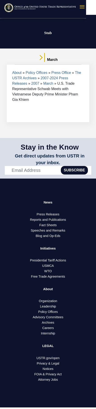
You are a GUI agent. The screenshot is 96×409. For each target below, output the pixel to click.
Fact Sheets (48, 225)
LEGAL (48, 347)
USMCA (48, 266)
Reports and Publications (48, 220)
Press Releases (48, 215)
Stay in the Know (50, 147)
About (17, 73)
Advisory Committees (48, 318)
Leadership (48, 308)
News (48, 202)
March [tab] (48, 59)
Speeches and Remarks (48, 231)
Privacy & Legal (48, 365)
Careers (48, 329)
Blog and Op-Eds (48, 236)
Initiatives (48, 249)
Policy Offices (37, 73)
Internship (48, 334)
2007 (35, 83)
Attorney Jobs (48, 381)
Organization (48, 302)
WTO (48, 272)
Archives (48, 324)
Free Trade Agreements (48, 277)
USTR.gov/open (48, 359)
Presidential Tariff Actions (48, 261)
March (48, 83)
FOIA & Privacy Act (48, 376)
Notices (48, 370)
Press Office (61, 73)
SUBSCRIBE (74, 170)
